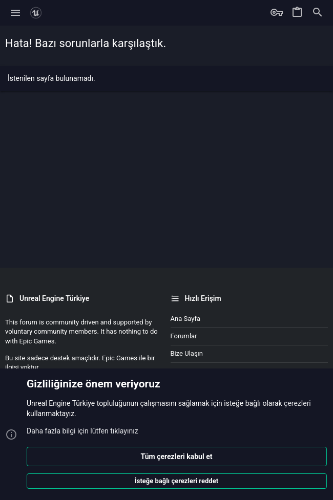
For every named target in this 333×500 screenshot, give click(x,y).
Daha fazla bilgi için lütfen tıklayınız (82, 430)
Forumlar (184, 336)
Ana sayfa (185, 318)
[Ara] (317, 13)
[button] (15, 13)
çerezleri (297, 403)
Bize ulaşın (187, 353)
